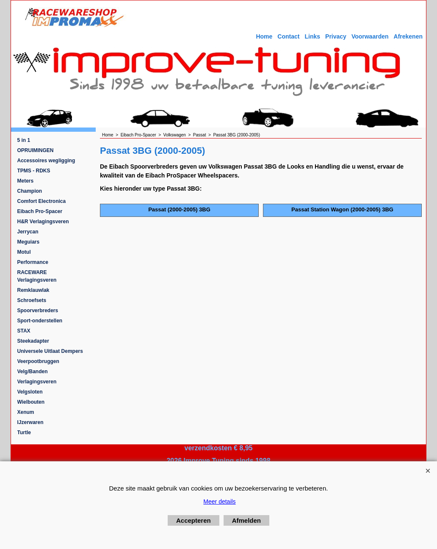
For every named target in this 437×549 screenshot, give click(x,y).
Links (312, 36)
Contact (288, 36)
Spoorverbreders (37, 310)
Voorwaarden (370, 36)
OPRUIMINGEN (35, 150)
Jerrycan (28, 232)
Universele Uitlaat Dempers (50, 351)
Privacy (335, 36)
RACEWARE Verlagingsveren (37, 276)
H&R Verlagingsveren (43, 222)
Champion (29, 191)
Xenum (25, 412)
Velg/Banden (32, 371)
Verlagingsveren (37, 382)
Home (264, 36)
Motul (24, 252)
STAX (23, 331)
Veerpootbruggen (38, 361)
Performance (32, 262)
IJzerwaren (30, 422)
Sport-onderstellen (40, 321)
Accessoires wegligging (46, 161)
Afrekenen (408, 36)
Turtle (24, 432)
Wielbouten (31, 402)
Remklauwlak (33, 290)
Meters (25, 181)
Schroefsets (32, 300)
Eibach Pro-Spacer (40, 211)
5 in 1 (23, 140)
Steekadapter (33, 341)
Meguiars (28, 242)
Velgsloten (30, 392)
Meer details (219, 501)
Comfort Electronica (41, 201)
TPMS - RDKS (33, 171)
